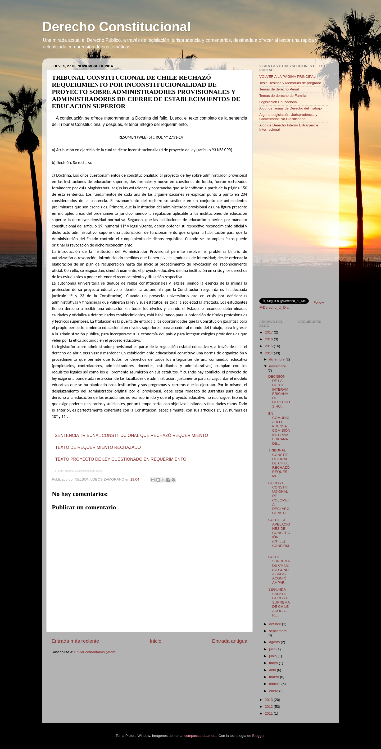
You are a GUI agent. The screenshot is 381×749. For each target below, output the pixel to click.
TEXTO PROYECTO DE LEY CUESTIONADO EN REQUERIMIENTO (120, 459)
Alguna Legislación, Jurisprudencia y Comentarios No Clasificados (288, 117)
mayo (274, 663)
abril (273, 670)
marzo (274, 677)
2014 (269, 353)
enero (274, 691)
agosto (275, 642)
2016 (269, 339)
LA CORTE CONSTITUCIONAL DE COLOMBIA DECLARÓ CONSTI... (278, 498)
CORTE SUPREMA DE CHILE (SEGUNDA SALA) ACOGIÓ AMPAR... (279, 569)
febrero (275, 684)
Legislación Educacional (278, 102)
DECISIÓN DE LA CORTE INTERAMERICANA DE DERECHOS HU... (279, 391)
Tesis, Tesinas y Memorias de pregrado (290, 83)
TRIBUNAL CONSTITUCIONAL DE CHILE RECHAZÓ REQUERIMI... (279, 463)
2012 (269, 707)
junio (273, 656)
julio (272, 649)
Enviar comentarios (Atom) (95, 652)
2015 (269, 346)
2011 (269, 713)
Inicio (155, 641)
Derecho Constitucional (116, 26)
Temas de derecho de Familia (282, 96)
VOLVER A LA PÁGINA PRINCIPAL (287, 77)
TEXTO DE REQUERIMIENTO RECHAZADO (98, 447)
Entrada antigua (229, 641)
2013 (269, 700)
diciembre (277, 359)
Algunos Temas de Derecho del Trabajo (290, 108)
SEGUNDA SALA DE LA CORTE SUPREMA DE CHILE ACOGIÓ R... (279, 602)
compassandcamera (200, 736)
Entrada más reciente (75, 641)
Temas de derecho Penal (279, 89)
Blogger (258, 736)
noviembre (277, 366)
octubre (275, 624)
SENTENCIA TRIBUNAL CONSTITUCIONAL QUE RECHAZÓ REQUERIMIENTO (131, 435)
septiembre (278, 631)
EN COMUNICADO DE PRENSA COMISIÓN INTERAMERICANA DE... (279, 428)
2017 (269, 332)
